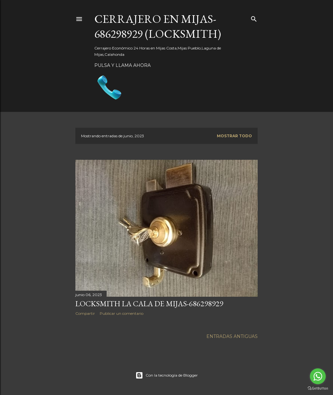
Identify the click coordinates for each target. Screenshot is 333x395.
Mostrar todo (234, 135)
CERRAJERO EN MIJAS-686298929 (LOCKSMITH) (157, 26)
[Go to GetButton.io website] (318, 388)
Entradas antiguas (232, 336)
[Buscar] (254, 17)
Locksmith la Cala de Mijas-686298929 (149, 303)
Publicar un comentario (121, 313)
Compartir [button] (85, 313)
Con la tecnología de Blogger (166, 375)
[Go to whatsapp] (318, 376)
